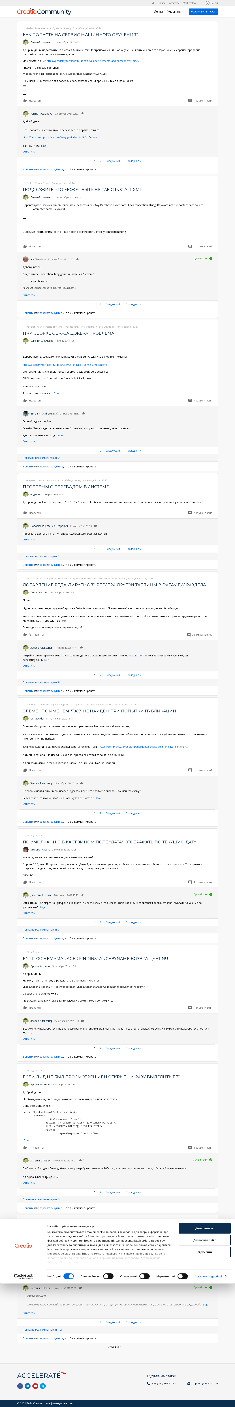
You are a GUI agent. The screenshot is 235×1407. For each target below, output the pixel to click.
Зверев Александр (41, 653)
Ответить (29, 151)
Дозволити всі (204, 1351)
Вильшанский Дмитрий (44, 413)
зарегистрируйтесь (53, 169)
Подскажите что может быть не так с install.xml (87, 189)
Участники (174, 12)
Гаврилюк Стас (39, 598)
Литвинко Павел (40, 1166)
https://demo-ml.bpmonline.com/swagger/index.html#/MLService (61, 137)
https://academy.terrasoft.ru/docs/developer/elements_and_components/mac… (97, 61)
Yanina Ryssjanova (41, 113)
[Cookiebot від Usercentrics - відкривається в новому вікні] (23, 1400)
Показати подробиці (208, 1399)
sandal (34, 1241)
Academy (174, 3)
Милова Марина (40, 855)
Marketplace (190, 3)
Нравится (25, 100)
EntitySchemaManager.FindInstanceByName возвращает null (103, 964)
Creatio (162, 3)
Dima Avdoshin (39, 724)
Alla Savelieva (38, 259)
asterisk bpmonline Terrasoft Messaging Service (86, 1233)
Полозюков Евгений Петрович (49, 525)
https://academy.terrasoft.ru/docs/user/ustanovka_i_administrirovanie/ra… (69, 364)
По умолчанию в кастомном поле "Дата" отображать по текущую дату (117, 847)
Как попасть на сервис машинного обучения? (85, 34)
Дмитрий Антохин (41, 900)
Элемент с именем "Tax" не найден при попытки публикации (104, 716)
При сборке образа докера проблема (72, 333)
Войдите (28, 169)
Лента (158, 12)
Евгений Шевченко (42, 42)
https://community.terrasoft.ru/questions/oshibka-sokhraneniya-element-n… (147, 752)
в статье (137, 661)
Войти (214, 3)
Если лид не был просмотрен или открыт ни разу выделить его (108, 1082)
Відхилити (205, 1375)
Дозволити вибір (204, 1363)
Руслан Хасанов (40, 971)
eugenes (35, 494)
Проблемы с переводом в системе (69, 486)
